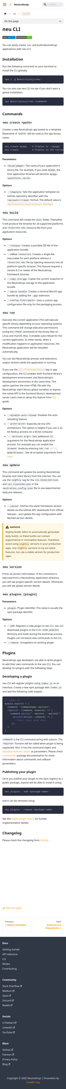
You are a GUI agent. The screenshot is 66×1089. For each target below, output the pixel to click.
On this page (11, 21)
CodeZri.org (33, 1082)
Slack (6, 995)
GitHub (44, 840)
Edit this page (11, 908)
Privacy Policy (10, 1059)
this (54, 397)
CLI (4, 959)
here (9, 456)
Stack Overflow (12, 986)
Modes (6, 964)
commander (9, 755)
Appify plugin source (22, 818)
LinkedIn (8, 1027)
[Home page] (5, 13)
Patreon (8, 1054)
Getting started (10, 949)
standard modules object (16, 751)
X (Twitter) (9, 1022)
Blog (6, 1064)
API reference (10, 954)
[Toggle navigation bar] (4, 4)
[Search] (53, 4)
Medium (8, 991)
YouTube (8, 1032)
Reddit (7, 1005)
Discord (8, 1000)
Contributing (9, 968)
